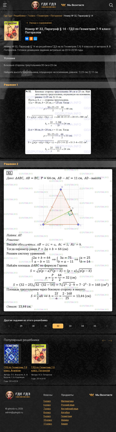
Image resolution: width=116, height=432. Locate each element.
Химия (64, 424)
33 (70, 326)
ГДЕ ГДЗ (44, 5)
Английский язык (69, 408)
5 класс (47, 401)
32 (58, 326)
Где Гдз (8, 15)
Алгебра (65, 412)
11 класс (48, 424)
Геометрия (42, 15)
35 (94, 326)
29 (21, 326)
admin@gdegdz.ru (14, 412)
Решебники (20, 15)
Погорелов (56, 15)
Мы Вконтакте (75, 5)
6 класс (47, 405)
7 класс (31, 15)
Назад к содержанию (40, 23)
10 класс (48, 420)
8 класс (47, 412)
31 (46, 326)
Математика (67, 401)
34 (82, 326)
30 (33, 326)
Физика (65, 420)
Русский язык (67, 405)
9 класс (47, 416)
